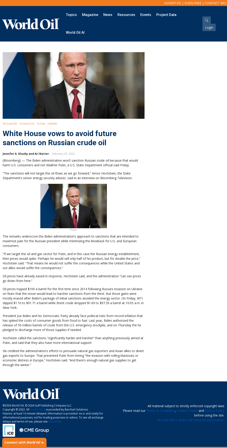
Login (209, 27)
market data (37, 409)
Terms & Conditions (160, 410)
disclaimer (54, 421)
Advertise (172, 3)
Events (145, 15)
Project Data (166, 15)
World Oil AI (75, 32)
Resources (126, 15)
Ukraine (52, 123)
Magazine (90, 15)
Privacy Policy (214, 410)
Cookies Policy (187, 410)
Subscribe (192, 3)
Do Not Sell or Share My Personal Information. (190, 420)
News (107, 15)
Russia (41, 123)
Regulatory (10, 123)
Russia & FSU (27, 123)
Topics (71, 15)
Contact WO (215, 3)
